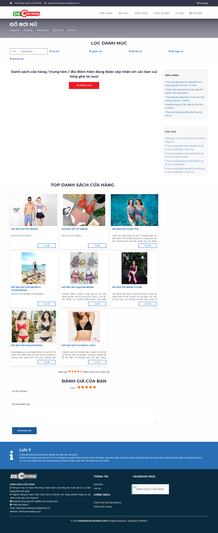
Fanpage (202, 3)
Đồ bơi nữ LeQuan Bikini (78, 287)
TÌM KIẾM (196, 13)
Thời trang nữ (43, 30)
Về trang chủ (84, 85)
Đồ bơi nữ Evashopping (27, 345)
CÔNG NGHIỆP (161, 13)
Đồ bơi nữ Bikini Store (127, 287)
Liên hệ (97, 488)
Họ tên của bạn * (84, 395)
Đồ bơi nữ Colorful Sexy (79, 345)
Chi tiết (47, 246)
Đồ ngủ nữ (177, 51)
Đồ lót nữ (137, 51)
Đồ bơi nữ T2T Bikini (75, 228)
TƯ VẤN (179, 13)
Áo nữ (55, 51)
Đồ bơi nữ (72, 30)
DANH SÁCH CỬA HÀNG (150, 489)
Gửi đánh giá (24, 430)
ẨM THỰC (124, 13)
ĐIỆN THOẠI (141, 13)
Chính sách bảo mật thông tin (107, 502)
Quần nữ (97, 51)
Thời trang (27, 30)
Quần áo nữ (58, 30)
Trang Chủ (14, 30)
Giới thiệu (98, 484)
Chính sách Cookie (103, 506)
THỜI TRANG (105, 13)
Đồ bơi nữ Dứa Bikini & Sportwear (26, 289)
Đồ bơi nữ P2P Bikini (24, 228)
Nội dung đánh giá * (84, 413)
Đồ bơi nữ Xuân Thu (125, 228)
